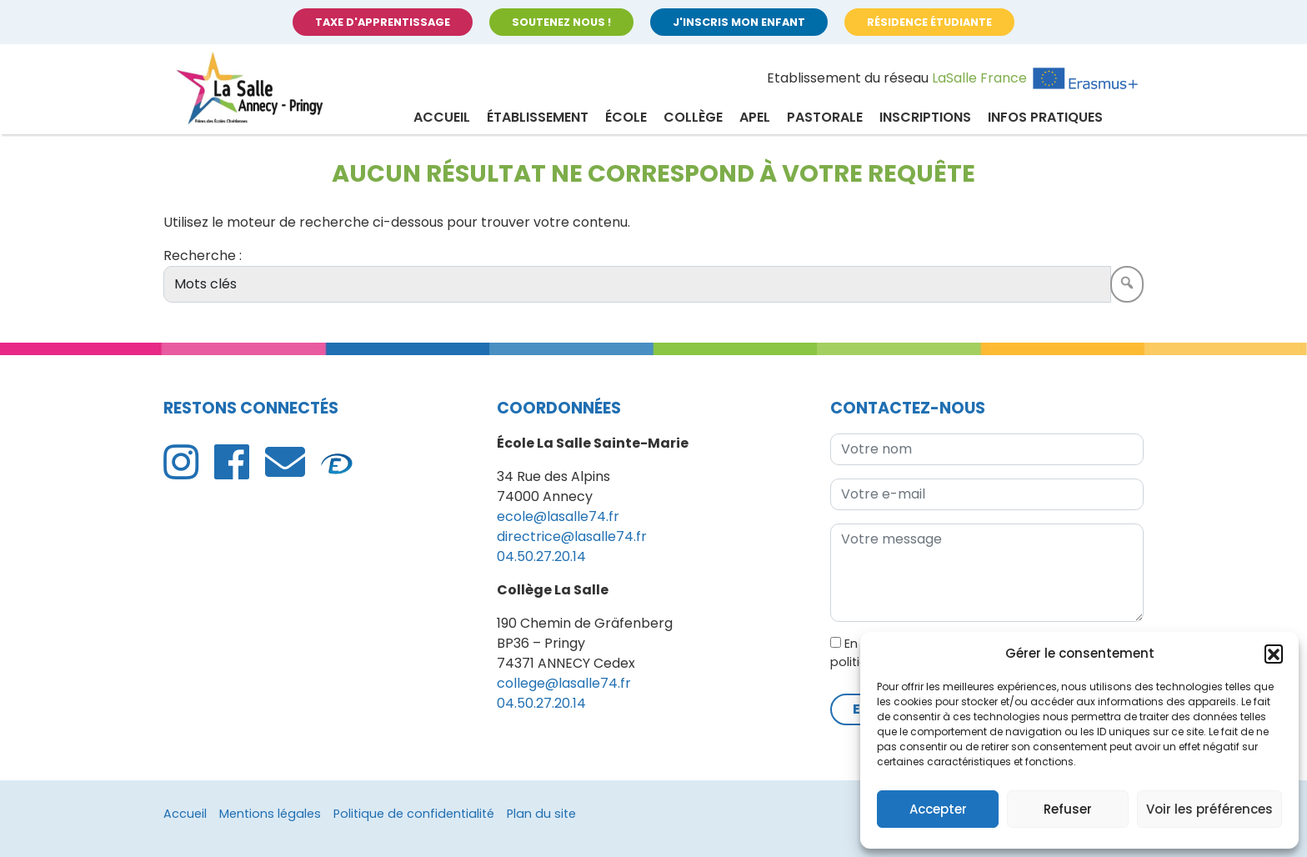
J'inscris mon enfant (739, 22)
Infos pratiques (1045, 117)
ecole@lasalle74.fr (558, 516)
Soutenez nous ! (561, 22)
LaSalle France (979, 78)
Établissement (537, 117)
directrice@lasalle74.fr (572, 536)
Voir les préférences (1209, 809)
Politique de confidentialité (413, 813)
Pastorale (825, 117)
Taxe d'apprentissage (382, 22)
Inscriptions (925, 117)
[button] (1273, 653)
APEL (754, 117)
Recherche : (202, 255)
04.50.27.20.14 (541, 556)
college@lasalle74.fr (564, 683)
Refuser (1068, 809)
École (626, 117)
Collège (693, 117)
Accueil (441, 117)
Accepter (938, 809)
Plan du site (541, 813)
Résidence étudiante (929, 22)
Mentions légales (270, 813)
